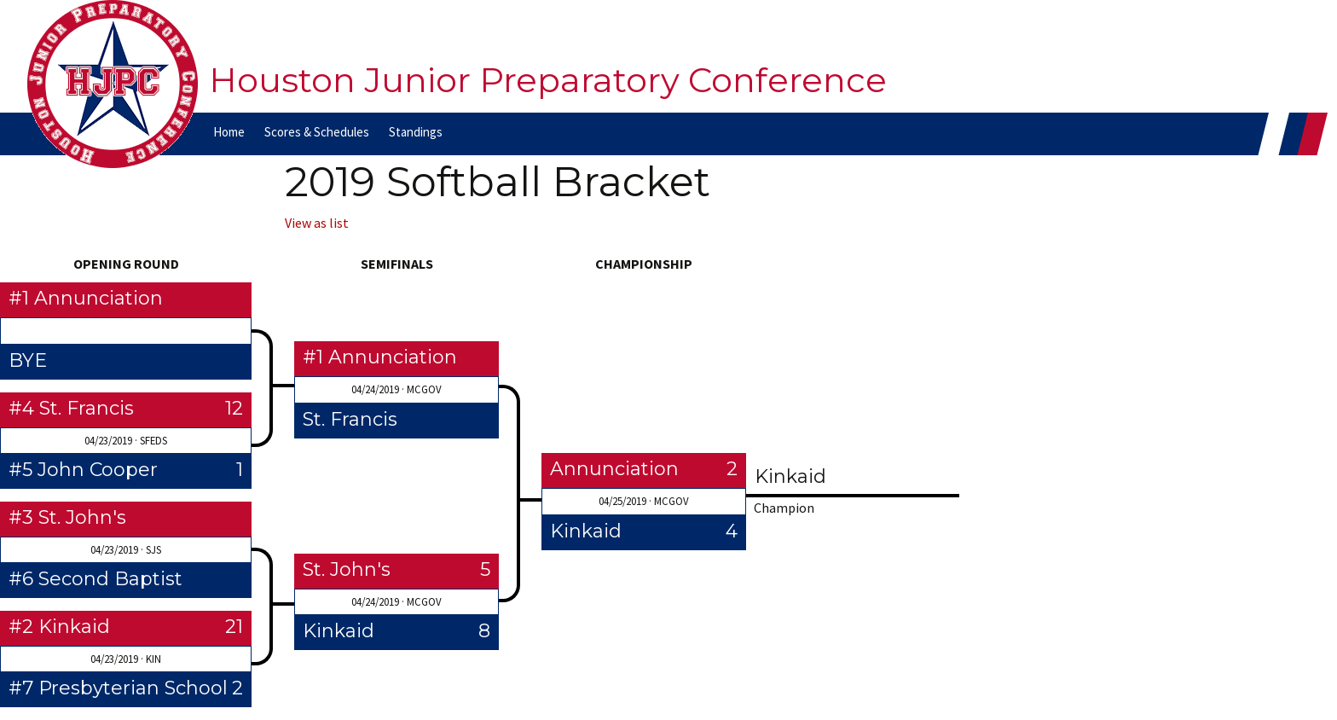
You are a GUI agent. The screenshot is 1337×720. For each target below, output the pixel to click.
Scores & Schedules (316, 132)
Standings (416, 132)
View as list (317, 222)
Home (229, 132)
